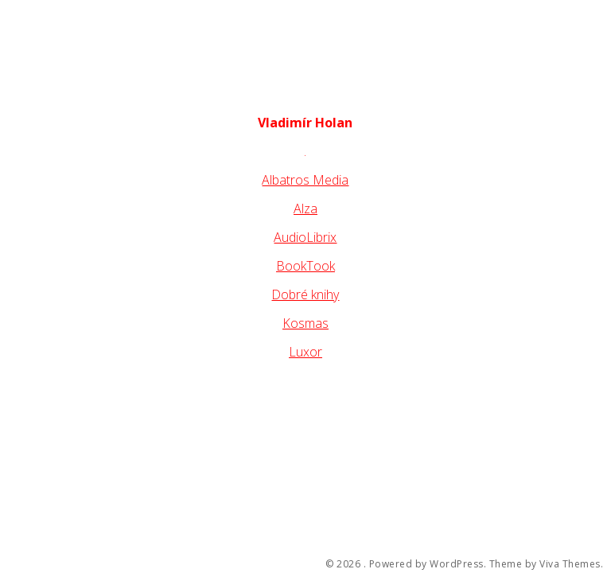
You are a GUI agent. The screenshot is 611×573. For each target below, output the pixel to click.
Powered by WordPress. (428, 564)
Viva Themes (570, 564)
